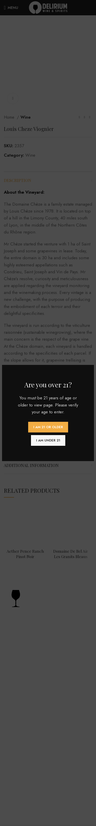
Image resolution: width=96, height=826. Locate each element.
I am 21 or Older (48, 427)
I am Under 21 (48, 440)
